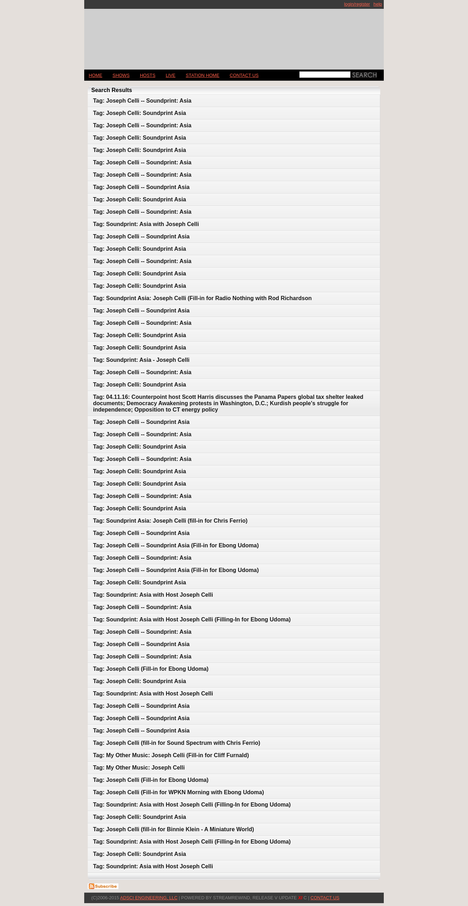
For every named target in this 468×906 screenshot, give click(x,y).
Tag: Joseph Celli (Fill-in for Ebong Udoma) (151, 669)
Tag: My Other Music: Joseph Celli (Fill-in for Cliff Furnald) (171, 755)
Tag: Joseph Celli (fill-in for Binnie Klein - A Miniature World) (173, 829)
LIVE (171, 75)
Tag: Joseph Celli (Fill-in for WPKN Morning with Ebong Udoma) (178, 792)
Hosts (147, 75)
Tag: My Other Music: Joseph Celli (139, 768)
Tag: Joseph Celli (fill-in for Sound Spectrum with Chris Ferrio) (176, 743)
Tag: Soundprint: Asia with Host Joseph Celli (153, 595)
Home (95, 75)
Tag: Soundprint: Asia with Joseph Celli (146, 224)
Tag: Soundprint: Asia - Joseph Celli (141, 360)
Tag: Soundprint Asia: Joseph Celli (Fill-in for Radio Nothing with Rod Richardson (202, 298)
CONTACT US (244, 75)
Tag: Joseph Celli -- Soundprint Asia (141, 187)
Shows (120, 75)
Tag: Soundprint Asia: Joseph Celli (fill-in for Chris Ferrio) (170, 521)
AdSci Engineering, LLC (149, 897)
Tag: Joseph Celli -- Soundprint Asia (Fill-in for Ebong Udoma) (176, 545)
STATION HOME (203, 75)
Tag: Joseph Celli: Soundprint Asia (139, 113)
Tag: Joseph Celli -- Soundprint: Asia (142, 101)
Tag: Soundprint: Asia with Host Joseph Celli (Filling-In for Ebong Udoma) (192, 619)
